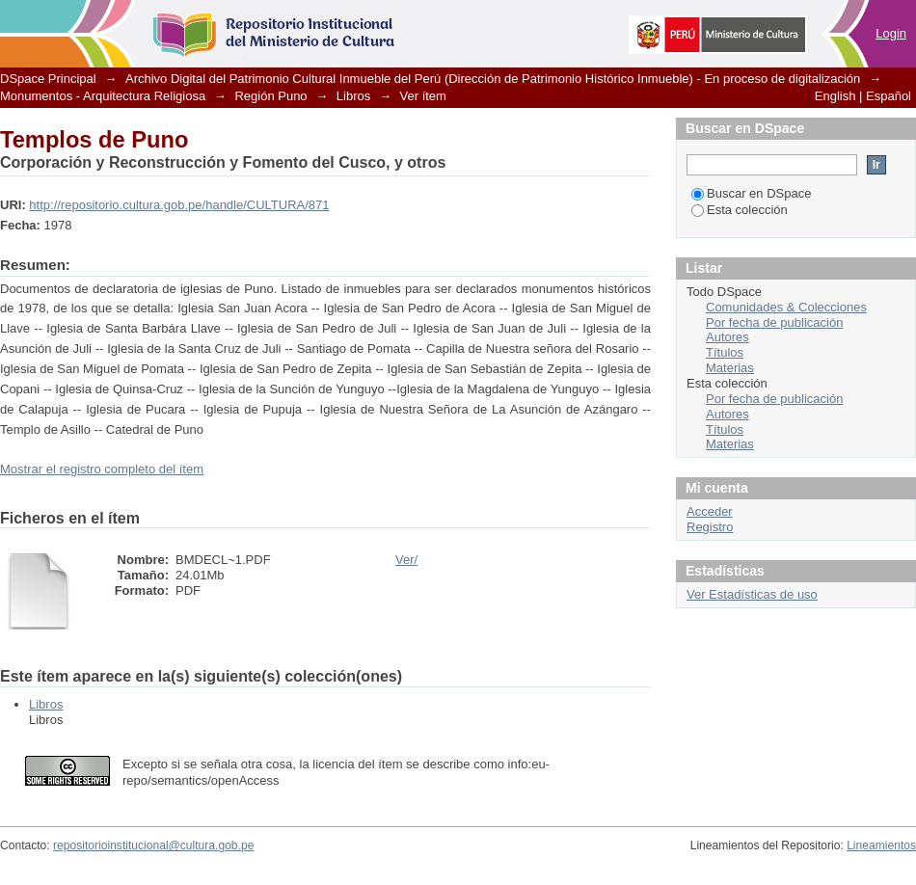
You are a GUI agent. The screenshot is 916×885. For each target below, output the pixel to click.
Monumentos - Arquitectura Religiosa (102, 96)
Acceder (710, 511)
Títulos (724, 352)
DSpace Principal (48, 78)
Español (888, 96)
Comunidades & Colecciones (786, 307)
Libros (353, 96)
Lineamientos (881, 845)
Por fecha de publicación (774, 322)
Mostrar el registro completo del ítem (101, 469)
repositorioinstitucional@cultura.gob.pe (153, 845)
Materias (730, 368)
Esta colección (739, 209)
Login (891, 33)
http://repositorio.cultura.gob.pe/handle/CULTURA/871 (179, 205)
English (835, 96)
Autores (727, 337)
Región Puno (270, 96)
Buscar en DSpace (751, 193)
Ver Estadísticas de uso (752, 594)
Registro (710, 527)
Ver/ (406, 559)
